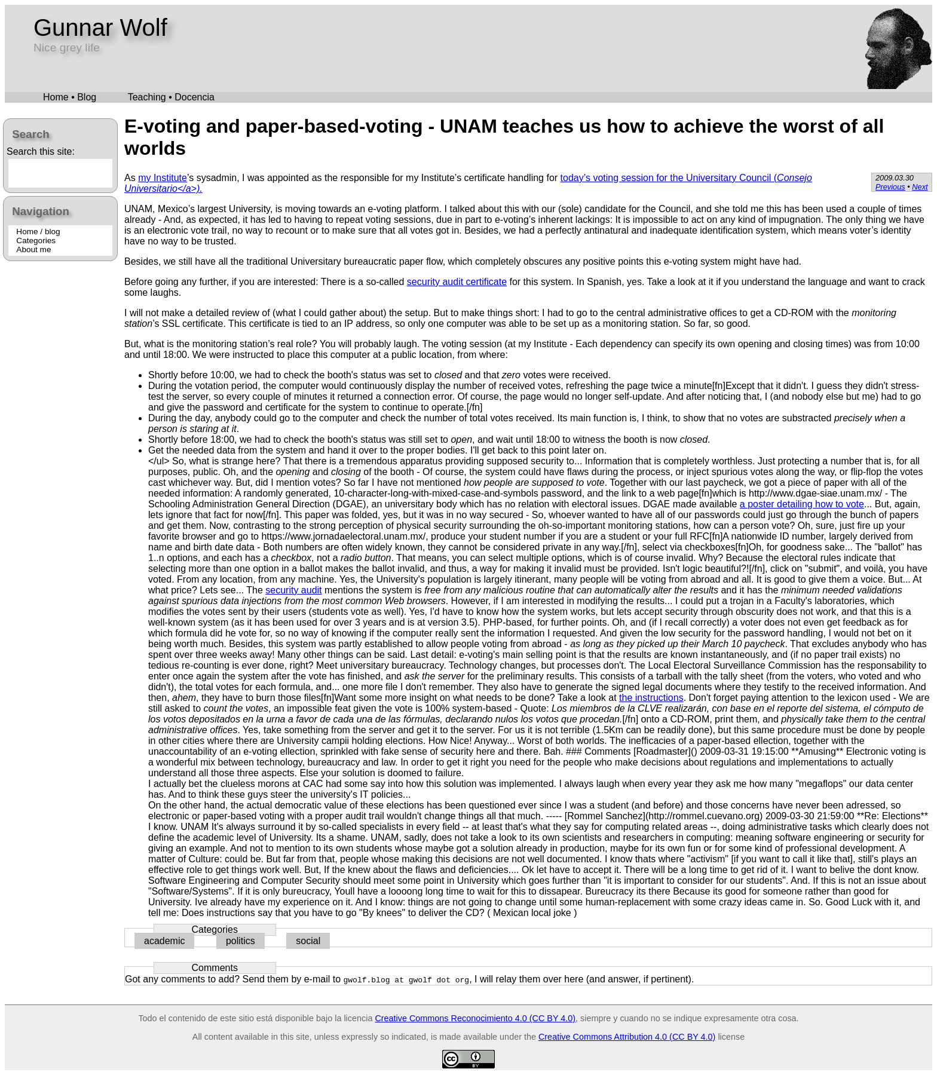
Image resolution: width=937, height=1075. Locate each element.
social (308, 941)
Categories (36, 240)
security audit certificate (457, 282)
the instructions (651, 698)
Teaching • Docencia (171, 97)
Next (919, 186)
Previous (890, 186)
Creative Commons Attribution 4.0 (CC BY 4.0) (626, 1037)
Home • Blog (69, 97)
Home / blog (38, 231)
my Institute (162, 178)
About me (33, 249)
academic (164, 941)
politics (240, 941)
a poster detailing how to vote (802, 504)
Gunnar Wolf (100, 27)
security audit (293, 590)
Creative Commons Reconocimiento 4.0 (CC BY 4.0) (475, 1018)
